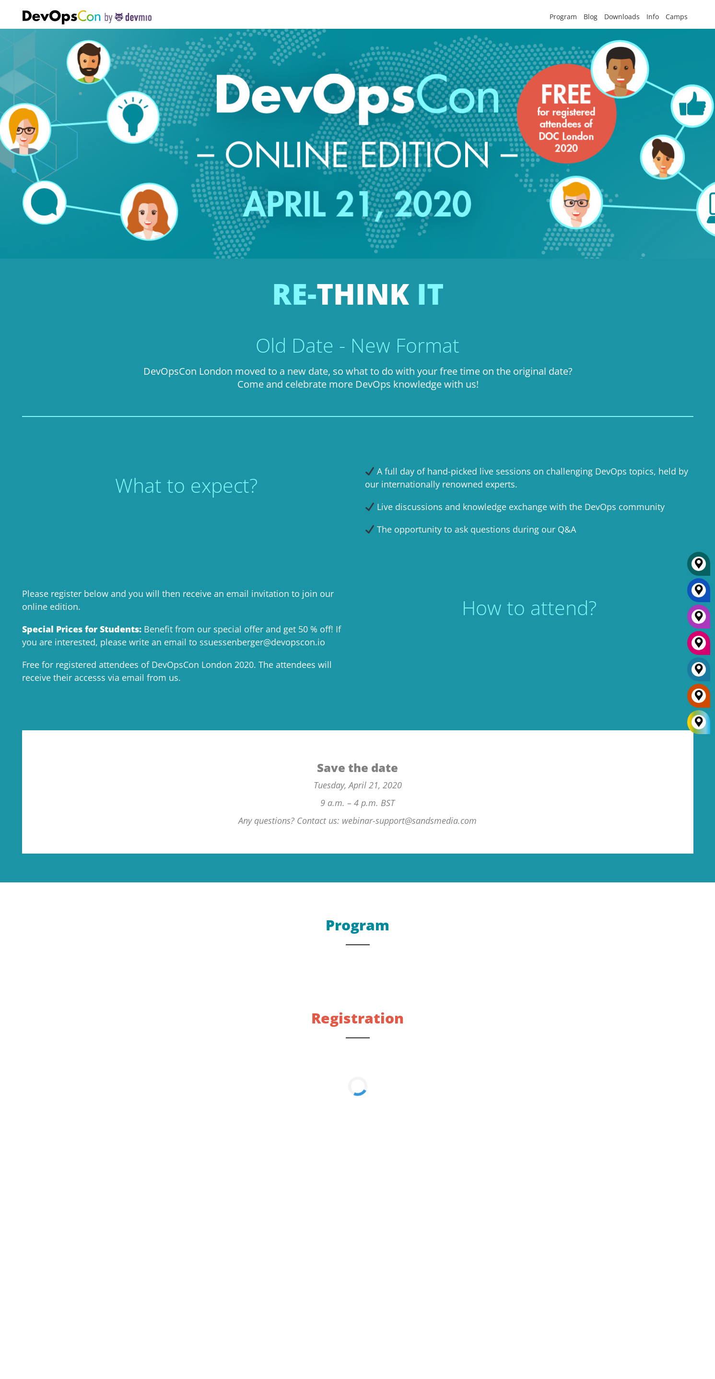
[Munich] (698, 567)
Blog (591, 16)
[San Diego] (698, 646)
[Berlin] (698, 620)
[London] (698, 672)
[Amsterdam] (698, 699)
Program (563, 16)
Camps (677, 16)
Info (652, 16)
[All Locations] (698, 722)
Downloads (622, 16)
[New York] (698, 593)
